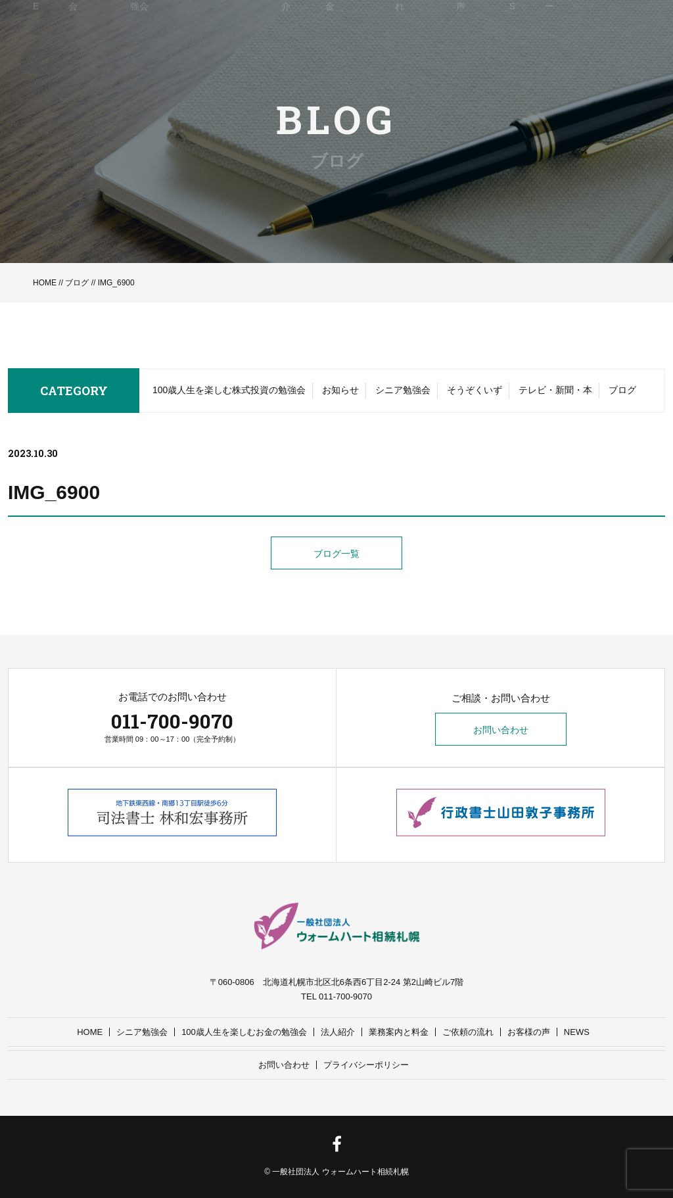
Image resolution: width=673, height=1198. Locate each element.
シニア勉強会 (402, 390)
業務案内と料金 (399, 1032)
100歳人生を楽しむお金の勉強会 (244, 1032)
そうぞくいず (474, 390)
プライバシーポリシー (366, 1065)
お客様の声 (528, 1032)
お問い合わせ (500, 730)
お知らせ (340, 390)
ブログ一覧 (336, 553)
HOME (45, 282)
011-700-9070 (172, 721)
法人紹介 (338, 1032)
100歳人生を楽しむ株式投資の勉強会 (229, 390)
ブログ (77, 282)
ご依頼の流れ (468, 1032)
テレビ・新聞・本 (555, 390)
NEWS (577, 1032)
